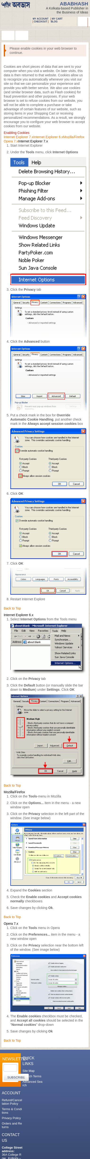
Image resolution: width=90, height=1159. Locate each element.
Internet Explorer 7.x (18, 137)
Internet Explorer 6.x (48, 137)
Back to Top (12, 608)
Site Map (28, 1071)
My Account (41, 18)
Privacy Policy (11, 1118)
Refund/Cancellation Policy (12, 1101)
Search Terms (31, 1076)
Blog (54, 21)
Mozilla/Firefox (73, 137)
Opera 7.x (11, 141)
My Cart (57, 18)
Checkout (40, 21)
